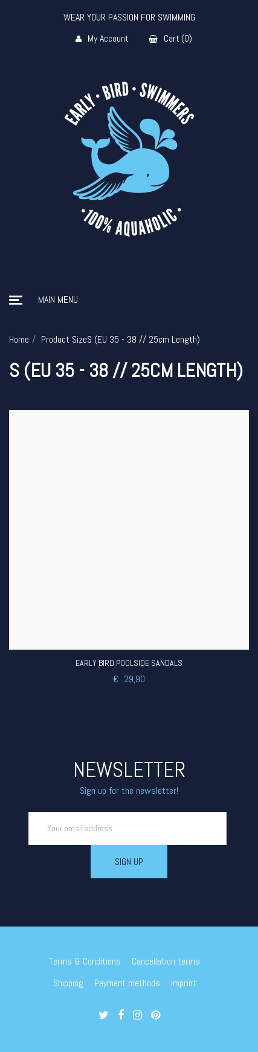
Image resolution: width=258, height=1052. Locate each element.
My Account (102, 39)
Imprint (183, 983)
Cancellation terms (166, 961)
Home (19, 339)
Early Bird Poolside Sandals (129, 663)
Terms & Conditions (85, 961)
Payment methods (127, 983)
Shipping (68, 983)
